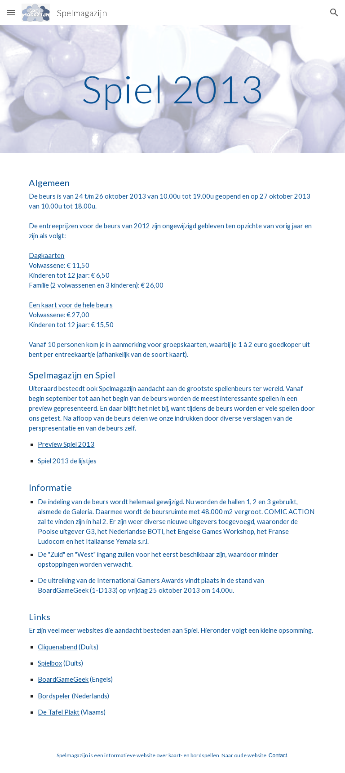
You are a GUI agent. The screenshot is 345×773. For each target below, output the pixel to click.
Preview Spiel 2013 (66, 444)
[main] (172, 88)
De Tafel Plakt (59, 712)
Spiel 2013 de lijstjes (67, 461)
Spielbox (50, 663)
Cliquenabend (57, 647)
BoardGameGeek (63, 679)
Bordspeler (54, 696)
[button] (11, 12)
